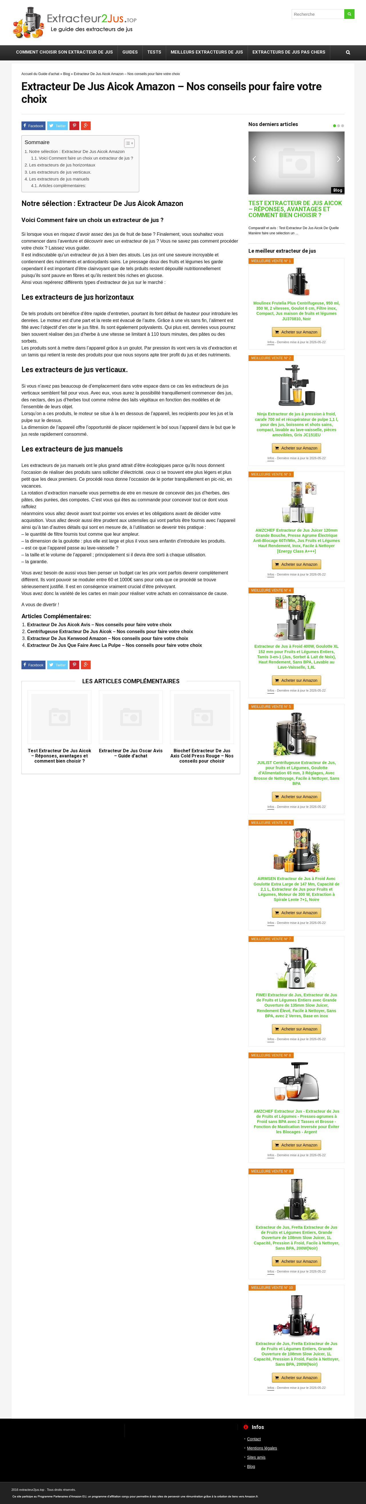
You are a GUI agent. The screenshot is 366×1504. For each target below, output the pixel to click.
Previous (254, 158)
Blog (66, 74)
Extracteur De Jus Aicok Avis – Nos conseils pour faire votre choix (99, 624)
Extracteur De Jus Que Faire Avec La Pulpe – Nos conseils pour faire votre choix (114, 645)
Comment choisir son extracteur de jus (64, 52)
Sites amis (256, 1457)
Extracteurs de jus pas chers (288, 52)
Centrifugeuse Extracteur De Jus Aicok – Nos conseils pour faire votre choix (110, 631)
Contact (254, 1439)
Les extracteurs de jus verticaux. (60, 172)
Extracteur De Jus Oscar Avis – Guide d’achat (131, 753)
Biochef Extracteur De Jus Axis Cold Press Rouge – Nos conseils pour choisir (202, 756)
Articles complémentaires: (62, 185)
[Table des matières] (129, 143)
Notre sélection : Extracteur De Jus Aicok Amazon (77, 151)
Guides (130, 52)
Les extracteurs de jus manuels (59, 178)
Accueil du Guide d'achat (40, 74)
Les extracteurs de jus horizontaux (62, 164)
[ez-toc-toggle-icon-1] (126, 143)
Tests (154, 52)
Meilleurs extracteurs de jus (207, 52)
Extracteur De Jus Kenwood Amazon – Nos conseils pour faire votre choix (107, 638)
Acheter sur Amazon (299, 332)
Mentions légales (262, 1448)
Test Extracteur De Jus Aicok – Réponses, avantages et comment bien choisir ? (59, 756)
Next (339, 158)
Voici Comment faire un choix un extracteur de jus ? (86, 158)
